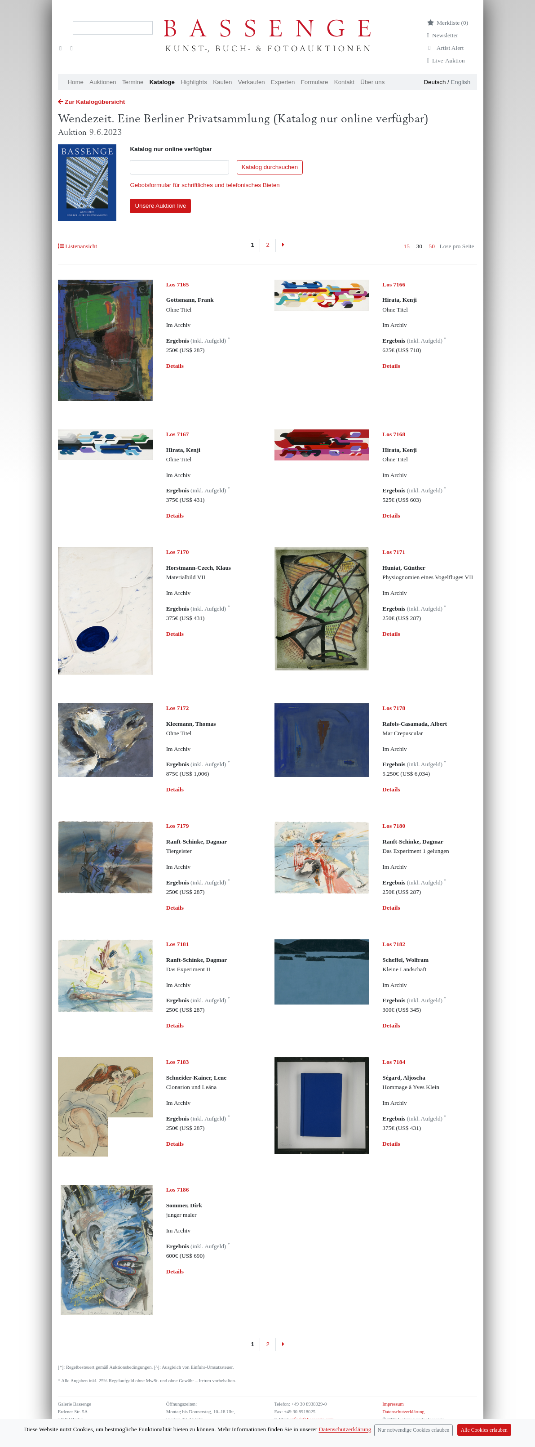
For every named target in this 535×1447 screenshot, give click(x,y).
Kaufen (222, 82)
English (460, 82)
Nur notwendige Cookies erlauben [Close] (414, 1437)
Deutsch (435, 82)
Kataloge (162, 82)
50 (432, 246)
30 (419, 246)
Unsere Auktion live (160, 205)
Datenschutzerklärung (403, 1411)
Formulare (314, 82)
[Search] (113, 28)
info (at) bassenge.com (311, 1419)
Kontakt (344, 82)
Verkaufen (251, 82)
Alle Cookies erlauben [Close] (484, 1437)
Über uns (372, 82)
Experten (283, 82)
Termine (132, 82)
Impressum (392, 1404)
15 (407, 246)
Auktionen (102, 82)
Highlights (194, 82)
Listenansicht (77, 246)
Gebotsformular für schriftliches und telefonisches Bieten (204, 185)
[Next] (282, 245)
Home (75, 82)
